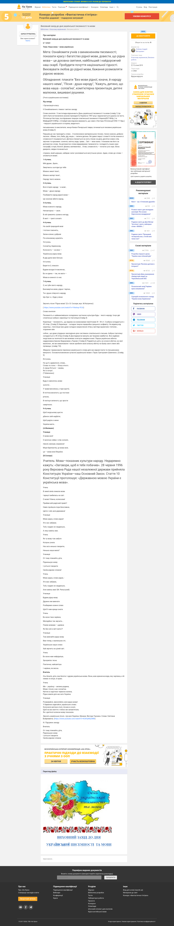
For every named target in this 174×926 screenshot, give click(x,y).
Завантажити (143, 36)
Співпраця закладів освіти (28, 893)
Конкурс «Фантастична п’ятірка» (135, 895)
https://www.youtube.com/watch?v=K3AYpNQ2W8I (74, 719)
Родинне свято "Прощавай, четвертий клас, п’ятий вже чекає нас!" (141, 236)
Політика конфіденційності (146, 921)
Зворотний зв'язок (28, 899)
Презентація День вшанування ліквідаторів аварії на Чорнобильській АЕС (142, 276)
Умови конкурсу (142, 16)
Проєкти (91, 901)
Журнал (38, 7)
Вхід (145, 7)
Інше (112, 7)
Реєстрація (153, 7)
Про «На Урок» (24, 890)
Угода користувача (114, 921)
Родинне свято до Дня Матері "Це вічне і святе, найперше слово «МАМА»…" (142, 224)
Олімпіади (92, 906)
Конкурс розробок (68, 14)
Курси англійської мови (97, 912)
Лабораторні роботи (96, 898)
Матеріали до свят (130, 893)
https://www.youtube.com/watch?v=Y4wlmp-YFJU (63, 307)
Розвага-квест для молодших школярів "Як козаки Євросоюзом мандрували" (142, 212)
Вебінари (56, 893)
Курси (55, 898)
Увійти (27, 41)
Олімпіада (104, 7)
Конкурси (94, 7)
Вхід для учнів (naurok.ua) (133, 890)
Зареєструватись (28, 34)
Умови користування (129, 921)
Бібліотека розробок (96, 893)
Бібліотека (46, 7)
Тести (54, 7)
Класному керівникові (139, 57)
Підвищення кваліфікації (79, 7)
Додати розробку (143, 182)
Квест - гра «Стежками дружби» (143, 202)
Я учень (139, 7)
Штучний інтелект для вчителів (100, 909)
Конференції (58, 895)
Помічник (62, 7)
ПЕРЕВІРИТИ (110, 877)
